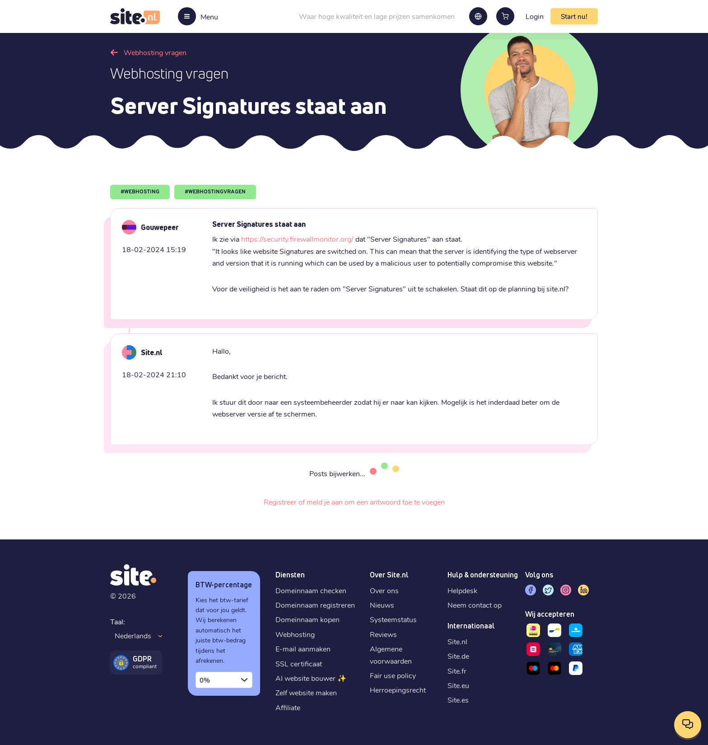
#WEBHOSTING (140, 192)
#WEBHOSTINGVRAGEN (215, 192)
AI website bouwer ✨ (310, 678)
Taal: (117, 621)
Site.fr (456, 670)
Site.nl (457, 641)
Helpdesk (462, 590)
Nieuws (382, 604)
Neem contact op (474, 604)
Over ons (384, 590)
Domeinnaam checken (310, 590)
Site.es (458, 699)
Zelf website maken (306, 692)
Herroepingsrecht (398, 689)
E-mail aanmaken (303, 648)
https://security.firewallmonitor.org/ (297, 239)
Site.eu (458, 685)
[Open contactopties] (687, 724)
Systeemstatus (393, 619)
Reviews (383, 634)
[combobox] (224, 680)
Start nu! (574, 16)
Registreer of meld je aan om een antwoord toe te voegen (354, 501)
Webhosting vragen (155, 52)
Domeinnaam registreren (315, 604)
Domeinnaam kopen (307, 619)
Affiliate (287, 707)
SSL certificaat (298, 663)
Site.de (458, 656)
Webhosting (295, 634)
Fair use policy (393, 675)
